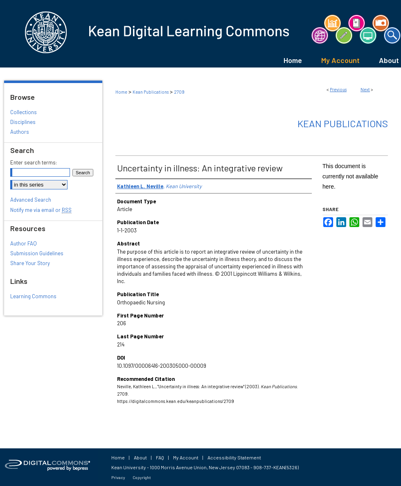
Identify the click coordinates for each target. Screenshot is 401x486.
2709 (179, 91)
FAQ (160, 457)
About (140, 457)
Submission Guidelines (36, 253)
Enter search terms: (33, 162)
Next (365, 89)
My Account (185, 457)
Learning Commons (33, 296)
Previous (338, 89)
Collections (23, 112)
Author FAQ (23, 243)
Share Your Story (30, 263)
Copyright (142, 477)
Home (121, 91)
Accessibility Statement (234, 457)
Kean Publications (151, 91)
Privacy (118, 477)
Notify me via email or (41, 210)
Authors (19, 131)
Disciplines (23, 122)
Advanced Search (30, 199)
